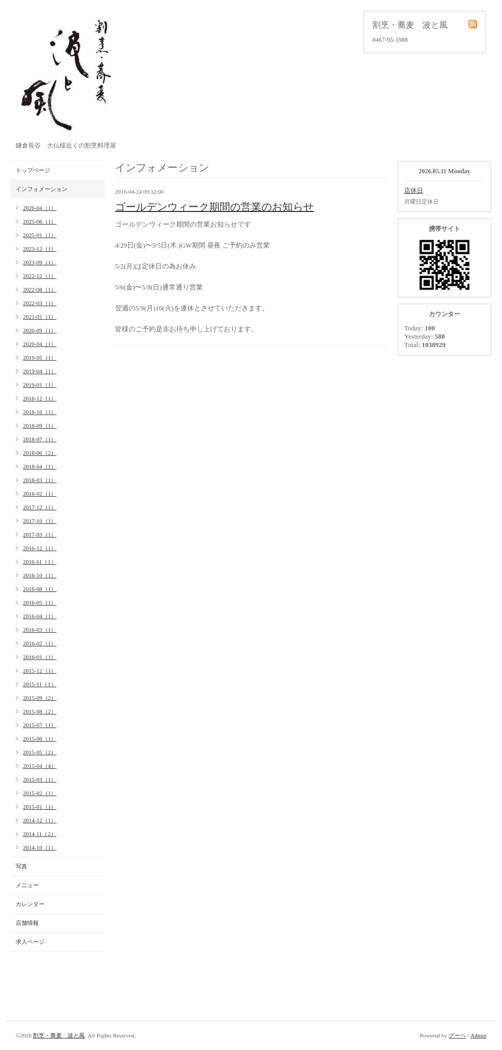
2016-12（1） (39, 548)
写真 (21, 866)
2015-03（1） (39, 779)
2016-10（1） (39, 575)
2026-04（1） (39, 208)
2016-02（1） (39, 643)
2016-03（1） (39, 630)
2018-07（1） (39, 439)
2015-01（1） (39, 806)
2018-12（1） (39, 398)
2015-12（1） (39, 670)
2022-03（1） (39, 303)
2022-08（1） (39, 289)
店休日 (413, 190)
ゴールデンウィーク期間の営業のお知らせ (214, 207)
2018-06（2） (39, 453)
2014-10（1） (39, 847)
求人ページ (30, 942)
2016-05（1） (39, 602)
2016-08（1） (39, 589)
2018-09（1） (39, 425)
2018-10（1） (39, 412)
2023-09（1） (39, 262)
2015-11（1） (39, 684)
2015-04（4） (39, 766)
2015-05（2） (39, 752)
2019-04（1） (39, 371)
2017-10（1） (39, 521)
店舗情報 (27, 923)
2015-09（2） (39, 698)
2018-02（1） (39, 493)
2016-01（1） (39, 657)
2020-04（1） (39, 344)
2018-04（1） (39, 466)
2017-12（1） (39, 507)
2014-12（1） (39, 820)
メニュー (27, 885)
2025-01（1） (39, 235)
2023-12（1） (39, 248)
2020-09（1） (39, 330)
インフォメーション (41, 189)
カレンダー (30, 904)
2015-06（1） (39, 738)
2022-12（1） (39, 276)
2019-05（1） (39, 357)
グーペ (457, 1035)
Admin (478, 1035)
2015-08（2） (39, 711)
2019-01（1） (39, 385)
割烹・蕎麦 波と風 (59, 1035)
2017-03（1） (39, 534)
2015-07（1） (39, 725)
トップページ (33, 170)
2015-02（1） (39, 793)
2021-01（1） (39, 317)
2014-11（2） (39, 834)
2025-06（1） (39, 221)
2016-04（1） (39, 616)
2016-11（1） (39, 561)
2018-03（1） (39, 480)
